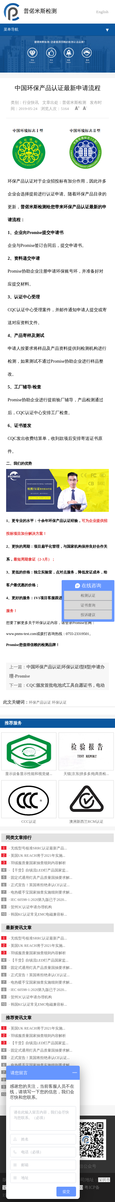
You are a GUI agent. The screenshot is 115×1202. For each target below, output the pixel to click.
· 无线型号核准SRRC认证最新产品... (38, 848)
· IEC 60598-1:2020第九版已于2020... (38, 900)
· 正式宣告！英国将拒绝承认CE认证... (39, 885)
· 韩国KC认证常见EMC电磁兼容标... (38, 914)
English (102, 11)
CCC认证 (28, 821)
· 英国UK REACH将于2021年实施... (37, 855)
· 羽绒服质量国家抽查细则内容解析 (37, 863)
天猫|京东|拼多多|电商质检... (86, 774)
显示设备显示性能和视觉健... (28, 774)
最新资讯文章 (19, 927)
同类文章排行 (19, 837)
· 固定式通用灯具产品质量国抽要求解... (40, 877)
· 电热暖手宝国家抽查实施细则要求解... (40, 892)
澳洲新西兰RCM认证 (86, 821)
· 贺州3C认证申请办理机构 (30, 907)
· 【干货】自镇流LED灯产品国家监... (38, 870)
